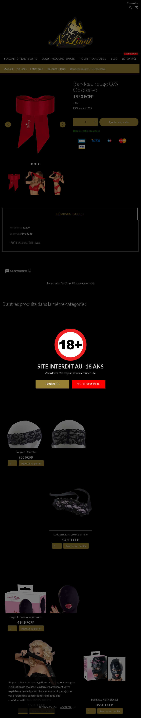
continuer (52, 384)
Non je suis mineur (88, 384)
